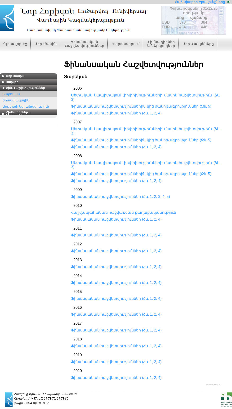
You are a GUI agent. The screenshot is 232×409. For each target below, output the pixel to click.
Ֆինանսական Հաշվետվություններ (84, 44)
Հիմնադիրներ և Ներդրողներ (161, 44)
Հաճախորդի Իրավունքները (200, 2)
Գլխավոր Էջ (15, 44)
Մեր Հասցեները (198, 44)
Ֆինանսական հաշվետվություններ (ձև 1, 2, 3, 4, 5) (120, 197)
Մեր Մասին (46, 44)
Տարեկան (11, 94)
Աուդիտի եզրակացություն (25, 106)
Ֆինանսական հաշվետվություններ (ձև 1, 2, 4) (116, 113)
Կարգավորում (126, 44)
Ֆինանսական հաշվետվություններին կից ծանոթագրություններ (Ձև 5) (141, 106)
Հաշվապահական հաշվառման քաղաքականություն (123, 212)
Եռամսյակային (15, 100)
